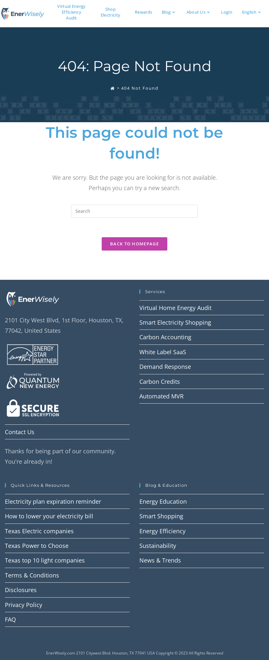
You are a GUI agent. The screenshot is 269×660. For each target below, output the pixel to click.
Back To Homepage (134, 244)
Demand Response (165, 366)
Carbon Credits (159, 381)
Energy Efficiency (162, 531)
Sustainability (157, 546)
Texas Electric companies (39, 531)
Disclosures (21, 590)
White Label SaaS (162, 352)
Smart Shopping (161, 516)
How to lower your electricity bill (49, 516)
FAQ (10, 619)
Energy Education (163, 501)
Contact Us (19, 432)
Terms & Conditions (32, 575)
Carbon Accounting (165, 337)
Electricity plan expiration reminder (53, 501)
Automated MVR (161, 396)
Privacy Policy (23, 605)
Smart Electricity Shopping (175, 322)
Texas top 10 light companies (45, 560)
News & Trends (160, 560)
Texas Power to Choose (37, 546)
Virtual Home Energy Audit (175, 308)
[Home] (112, 88)
